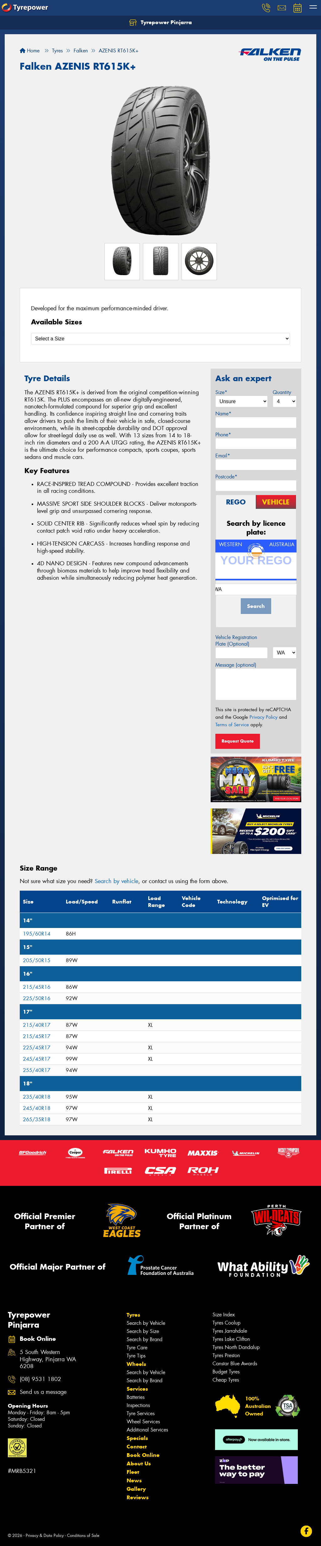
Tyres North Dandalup (236, 1347)
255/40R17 (36, 1070)
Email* (222, 455)
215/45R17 (36, 1036)
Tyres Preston (226, 1355)
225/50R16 (36, 998)
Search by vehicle (116, 881)
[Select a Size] (160, 338)
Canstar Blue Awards (235, 1363)
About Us (139, 1463)
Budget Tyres (226, 1371)
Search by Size (143, 1331)
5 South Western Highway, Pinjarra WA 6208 (48, 1359)
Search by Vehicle (146, 1323)
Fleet (133, 1472)
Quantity (282, 392)
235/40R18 (36, 1097)
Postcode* (226, 476)
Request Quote (238, 741)
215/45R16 (36, 987)
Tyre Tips (136, 1355)
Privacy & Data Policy (45, 1535)
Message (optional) (235, 665)
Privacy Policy (263, 717)
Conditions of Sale (83, 1535)
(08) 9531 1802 (40, 1379)
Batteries (136, 1397)
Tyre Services (141, 1413)
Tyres (133, 1314)
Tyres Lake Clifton (231, 1339)
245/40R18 (36, 1108)
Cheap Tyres (226, 1380)
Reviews (138, 1497)
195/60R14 (36, 933)
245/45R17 (36, 1059)
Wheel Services (143, 1421)
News (134, 1480)
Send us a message (43, 1392)
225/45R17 (36, 1047)
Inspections (138, 1405)
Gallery (136, 1488)
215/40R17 (36, 1025)
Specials (137, 1438)
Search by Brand (144, 1339)
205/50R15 (36, 960)
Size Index (224, 1314)
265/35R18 (36, 1119)
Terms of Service (232, 725)
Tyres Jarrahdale (230, 1331)
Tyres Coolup (226, 1322)
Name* (223, 413)
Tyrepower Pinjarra (160, 22)
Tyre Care (137, 1347)
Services (137, 1388)
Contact (137, 1446)
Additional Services (147, 1429)
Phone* (223, 434)
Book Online (143, 1455)
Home (29, 50)
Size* (221, 392)
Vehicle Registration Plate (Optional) (236, 640)
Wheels (136, 1364)
